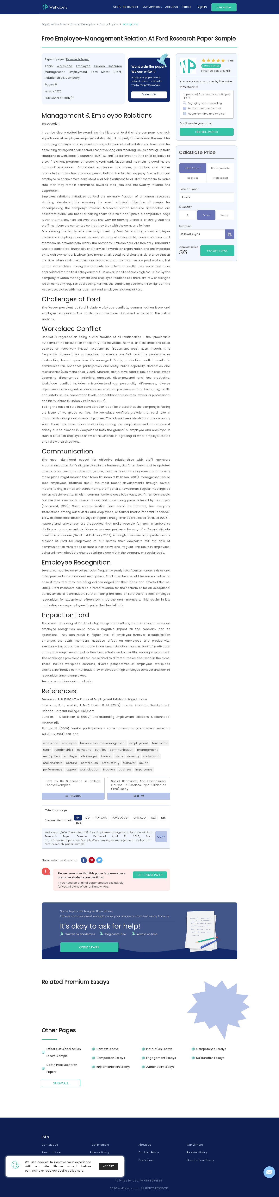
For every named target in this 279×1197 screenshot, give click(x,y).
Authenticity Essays (160, 1067)
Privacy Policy (99, 1152)
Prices (187, 7)
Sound (143, 763)
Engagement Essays (161, 1058)
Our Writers (195, 1145)
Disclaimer (146, 1160)
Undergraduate (220, 168)
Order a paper (89, 947)
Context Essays (107, 1049)
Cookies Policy (149, 1152)
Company (72, 78)
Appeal (71, 769)
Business (125, 769)
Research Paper (77, 59)
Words (224, 215)
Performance (53, 769)
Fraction (109, 769)
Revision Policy (197, 1152)
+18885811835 (153, 1180)
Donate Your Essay (200, 1160)
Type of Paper (189, 188)
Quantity (185, 206)
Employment (78, 72)
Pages (206, 215)
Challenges (89, 756)
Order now (149, 94)
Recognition (51, 756)
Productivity (110, 763)
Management (147, 750)
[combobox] (206, 197)
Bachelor (192, 178)
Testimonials (99, 1145)
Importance (143, 769)
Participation (89, 769)
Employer (71, 756)
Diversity (133, 756)
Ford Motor (100, 72)
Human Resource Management (103, 743)
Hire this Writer (206, 132)
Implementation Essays (113, 1067)
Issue (119, 756)
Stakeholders (52, 763)
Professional (220, 178)
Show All (61, 1083)
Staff (117, 72)
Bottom (71, 763)
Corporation (89, 763)
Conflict (100, 750)
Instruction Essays (159, 1049)
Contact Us (50, 1145)
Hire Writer (224, 7)
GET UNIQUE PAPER (150, 875)
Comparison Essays (110, 1058)
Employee (83, 66)
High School (192, 168)
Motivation (151, 756)
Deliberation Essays (210, 1058)
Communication (121, 750)
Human (106, 756)
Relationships (54, 78)
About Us (145, 1145)
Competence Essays (211, 1049)
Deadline (185, 226)
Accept (108, 1166)
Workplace (64, 66)
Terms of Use (51, 1152)
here (80, 1171)
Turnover (129, 763)
